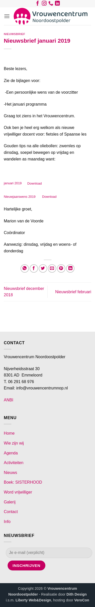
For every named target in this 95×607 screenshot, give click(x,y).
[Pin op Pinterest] (61, 268)
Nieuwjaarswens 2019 (20, 197)
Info (7, 521)
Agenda (11, 453)
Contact (11, 512)
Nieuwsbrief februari (73, 292)
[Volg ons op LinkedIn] (57, 4)
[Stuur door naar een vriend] (52, 268)
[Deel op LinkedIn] (70, 268)
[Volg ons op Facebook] (37, 4)
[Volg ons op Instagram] (44, 4)
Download (34, 183)
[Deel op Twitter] (43, 268)
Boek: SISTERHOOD (23, 482)
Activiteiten (13, 463)
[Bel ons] (50, 4)
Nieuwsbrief (14, 34)
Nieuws (10, 472)
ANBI (8, 400)
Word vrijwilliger (18, 492)
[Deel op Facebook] (34, 268)
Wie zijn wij (14, 443)
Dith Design (76, 594)
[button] (7, 16)
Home (9, 433)
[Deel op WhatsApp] (25, 268)
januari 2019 (13, 183)
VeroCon (81, 600)
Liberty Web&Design (33, 600)
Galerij (9, 502)
